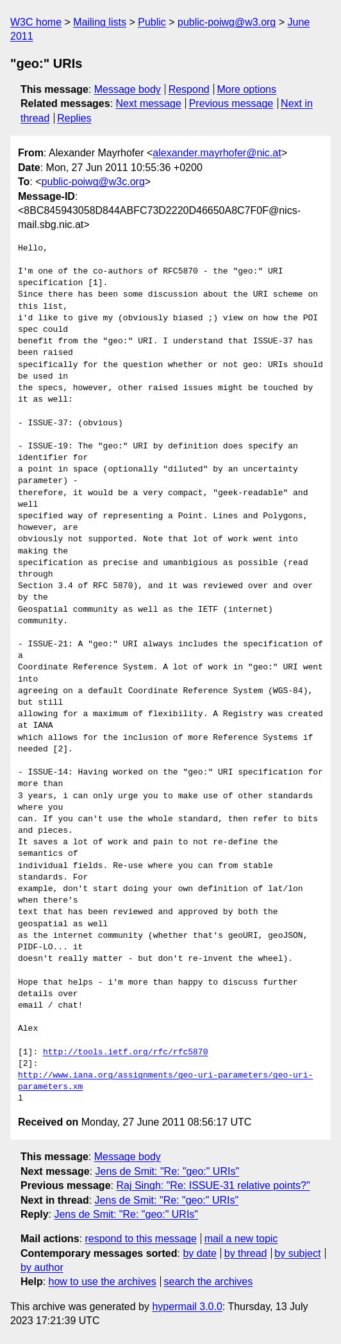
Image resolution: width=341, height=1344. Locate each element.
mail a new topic (241, 1238)
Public (152, 22)
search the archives (208, 1281)
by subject (297, 1253)
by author (42, 1267)
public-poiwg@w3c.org (93, 181)
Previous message (231, 103)
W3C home (36, 22)
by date (199, 1253)
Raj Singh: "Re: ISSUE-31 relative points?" (213, 1185)
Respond (189, 89)
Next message (148, 103)
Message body (127, 89)
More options (247, 89)
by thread (245, 1253)
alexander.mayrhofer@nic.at (217, 152)
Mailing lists (99, 22)
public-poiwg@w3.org (227, 22)
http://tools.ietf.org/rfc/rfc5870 (125, 1052)
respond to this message (140, 1238)
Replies (74, 118)
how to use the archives (102, 1281)
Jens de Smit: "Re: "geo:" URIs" (168, 1171)
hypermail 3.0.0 (187, 1306)
